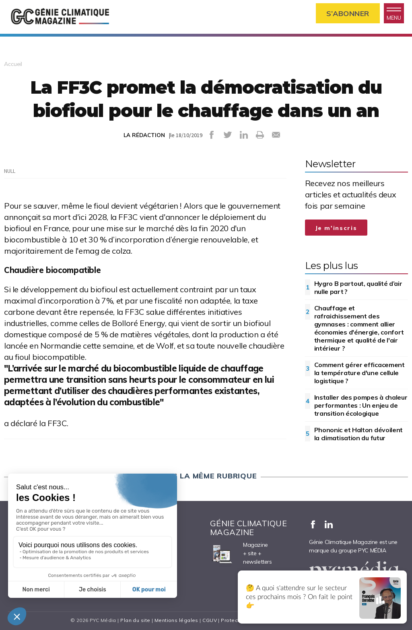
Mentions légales (176, 620)
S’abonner (347, 13)
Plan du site (135, 620)
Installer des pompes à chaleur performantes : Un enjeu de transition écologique (361, 405)
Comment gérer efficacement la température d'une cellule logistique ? (359, 373)
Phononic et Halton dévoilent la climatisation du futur (358, 434)
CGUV (209, 620)
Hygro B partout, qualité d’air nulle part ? (358, 287)
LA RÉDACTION (144, 135)
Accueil (13, 64)
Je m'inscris (336, 228)
